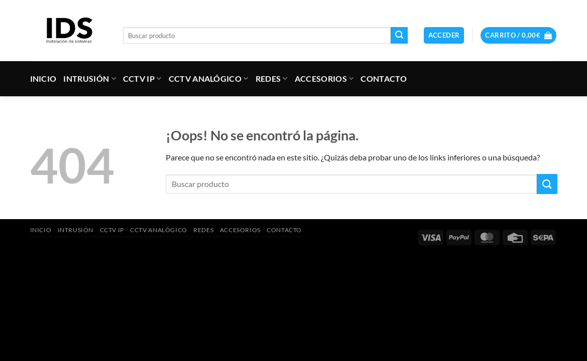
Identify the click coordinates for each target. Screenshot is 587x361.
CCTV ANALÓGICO (209, 79)
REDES (272, 79)
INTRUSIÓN (89, 79)
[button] (444, 35)
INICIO (43, 78)
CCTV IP (142, 79)
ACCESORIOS (324, 79)
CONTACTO (384, 78)
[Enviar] (399, 35)
